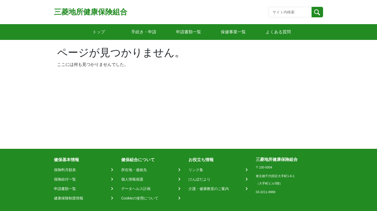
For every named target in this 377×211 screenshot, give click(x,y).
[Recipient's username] (290, 12)
